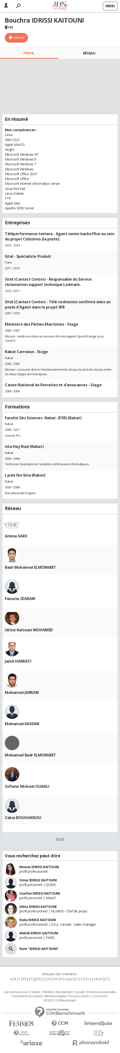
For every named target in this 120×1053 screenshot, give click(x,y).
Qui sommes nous (15, 992)
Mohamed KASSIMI (22, 723)
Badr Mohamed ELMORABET (30, 567)
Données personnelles (101, 992)
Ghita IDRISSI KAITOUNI (37, 906)
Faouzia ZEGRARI (20, 598)
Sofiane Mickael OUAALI (27, 786)
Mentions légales (55, 996)
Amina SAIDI (16, 536)
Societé (80, 992)
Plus (60, 839)
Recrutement (64, 992)
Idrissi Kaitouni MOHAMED (29, 630)
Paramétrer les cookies (27, 996)
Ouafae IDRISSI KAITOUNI (39, 893)
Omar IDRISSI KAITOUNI (38, 880)
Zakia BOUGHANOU (23, 817)
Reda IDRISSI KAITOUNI (37, 919)
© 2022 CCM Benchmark (60, 1000)
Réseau (89, 53)
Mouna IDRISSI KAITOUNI (39, 867)
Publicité (48, 992)
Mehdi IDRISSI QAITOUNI (38, 933)
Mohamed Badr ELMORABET (30, 755)
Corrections (99, 996)
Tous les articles (79, 996)
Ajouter (19, 37)
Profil (28, 53)
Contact (35, 992)
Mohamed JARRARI (22, 692)
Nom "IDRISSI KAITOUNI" (39, 948)
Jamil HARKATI (18, 661)
